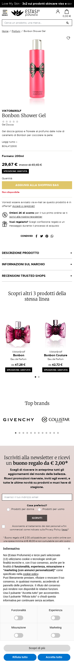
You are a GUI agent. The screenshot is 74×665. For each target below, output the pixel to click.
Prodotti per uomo (53, 509)
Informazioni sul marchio (23, 264)
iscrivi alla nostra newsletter (25, 216)
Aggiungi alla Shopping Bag (37, 185)
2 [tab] (38, 377)
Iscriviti (37, 518)
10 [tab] (50, 433)
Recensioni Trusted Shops (24, 276)
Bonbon (18, 355)
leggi (64, 529)
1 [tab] (35, 377)
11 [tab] (54, 433)
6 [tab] (35, 433)
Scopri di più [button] (37, 648)
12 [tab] (58, 433)
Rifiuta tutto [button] (20, 657)
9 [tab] (46, 433)
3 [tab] (23, 433)
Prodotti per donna (22, 509)
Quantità (7, 178)
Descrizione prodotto (20, 253)
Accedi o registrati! (23, 206)
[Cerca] (37, 22)
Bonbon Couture (55, 355)
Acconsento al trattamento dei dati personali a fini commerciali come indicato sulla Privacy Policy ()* (39, 528)
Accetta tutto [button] (54, 657)
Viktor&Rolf (11, 111)
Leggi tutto (9, 142)
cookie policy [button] (30, 574)
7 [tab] (38, 433)
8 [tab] (42, 433)
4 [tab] (27, 433)
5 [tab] (31, 433)
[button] (69, 549)
